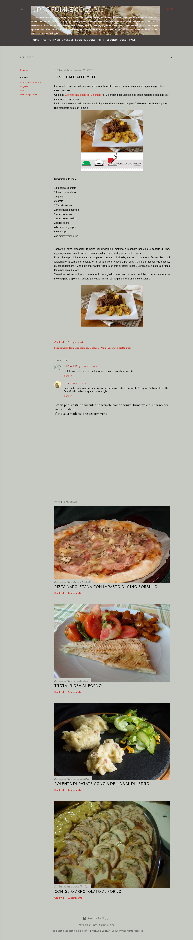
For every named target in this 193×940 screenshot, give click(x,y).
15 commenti (74, 898)
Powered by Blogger (96, 918)
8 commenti (74, 790)
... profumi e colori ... (67, 9)
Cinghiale (24, 86)
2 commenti (74, 692)
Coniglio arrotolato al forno (87, 891)
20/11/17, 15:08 (89, 366)
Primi (100, 39)
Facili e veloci (63, 39)
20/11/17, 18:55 (78, 383)
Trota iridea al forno (78, 685)
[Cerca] (170, 9)
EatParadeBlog (72, 366)
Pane (132, 39)
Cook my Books (85, 39)
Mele (22, 90)
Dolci (123, 39)
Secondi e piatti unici (29, 95)
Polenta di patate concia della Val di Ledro (101, 783)
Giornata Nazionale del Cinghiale (83, 95)
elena (67, 383)
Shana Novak (108, 924)
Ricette (46, 39)
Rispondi (68, 376)
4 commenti (74, 593)
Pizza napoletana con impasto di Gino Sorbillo (105, 586)
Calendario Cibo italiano (30, 82)
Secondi (112, 39)
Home (35, 39)
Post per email (75, 342)
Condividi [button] (24, 70)
